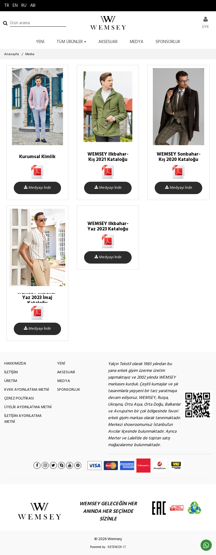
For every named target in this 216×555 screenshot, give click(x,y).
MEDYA (136, 42)
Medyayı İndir (37, 188)
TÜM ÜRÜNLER (71, 42)
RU (23, 5)
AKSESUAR (108, 42)
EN (15, 5)
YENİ (40, 42)
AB (32, 5)
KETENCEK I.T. (117, 547)
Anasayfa (11, 54)
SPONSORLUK (168, 42)
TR (6, 5)
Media (29, 54)
